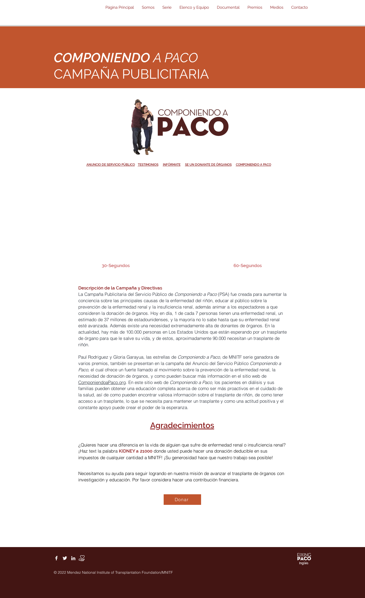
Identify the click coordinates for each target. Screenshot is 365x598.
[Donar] (182, 499)
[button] (148, 7)
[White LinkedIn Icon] (73, 558)
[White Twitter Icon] (65, 558)
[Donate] (82, 558)
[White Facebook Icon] (56, 558)
